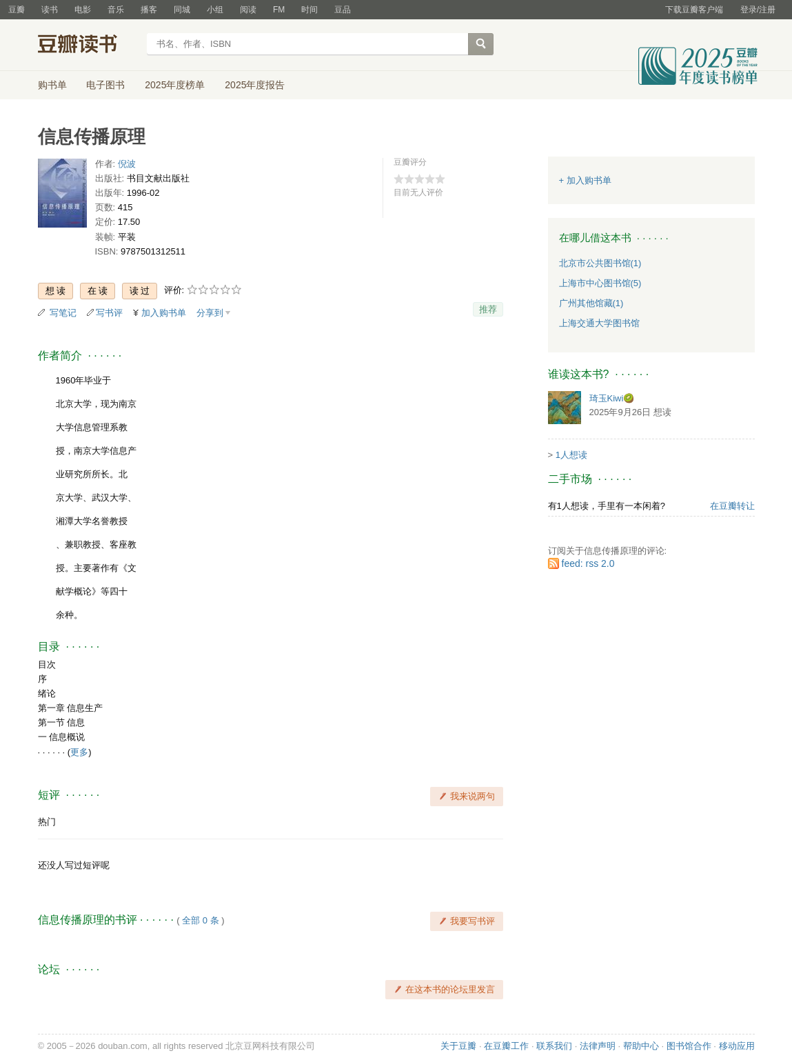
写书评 (109, 313)
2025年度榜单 (175, 84)
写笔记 (63, 313)
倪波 (127, 164)
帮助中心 (641, 1046)
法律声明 (598, 1046)
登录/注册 (757, 9)
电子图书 (105, 84)
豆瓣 (16, 9)
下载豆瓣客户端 (694, 9)
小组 (215, 9)
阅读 (248, 9)
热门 (47, 822)
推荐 (488, 309)
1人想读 (571, 455)
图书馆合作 (689, 1046)
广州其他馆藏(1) (591, 303)
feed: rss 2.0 (588, 563)
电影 (82, 9)
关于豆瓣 (458, 1046)
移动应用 (737, 1046)
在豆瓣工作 (506, 1046)
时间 (309, 9)
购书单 (52, 84)
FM (279, 9)
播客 (149, 9)
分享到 (209, 313)
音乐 (116, 9)
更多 (79, 752)
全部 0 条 (200, 920)
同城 (182, 9)
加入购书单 (163, 313)
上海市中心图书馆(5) (600, 283)
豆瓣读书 (88, 45)
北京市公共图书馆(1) (600, 263)
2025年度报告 (255, 84)
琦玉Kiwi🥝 (612, 398)
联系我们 (554, 1046)
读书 (49, 9)
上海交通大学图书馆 (599, 323)
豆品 (342, 9)
